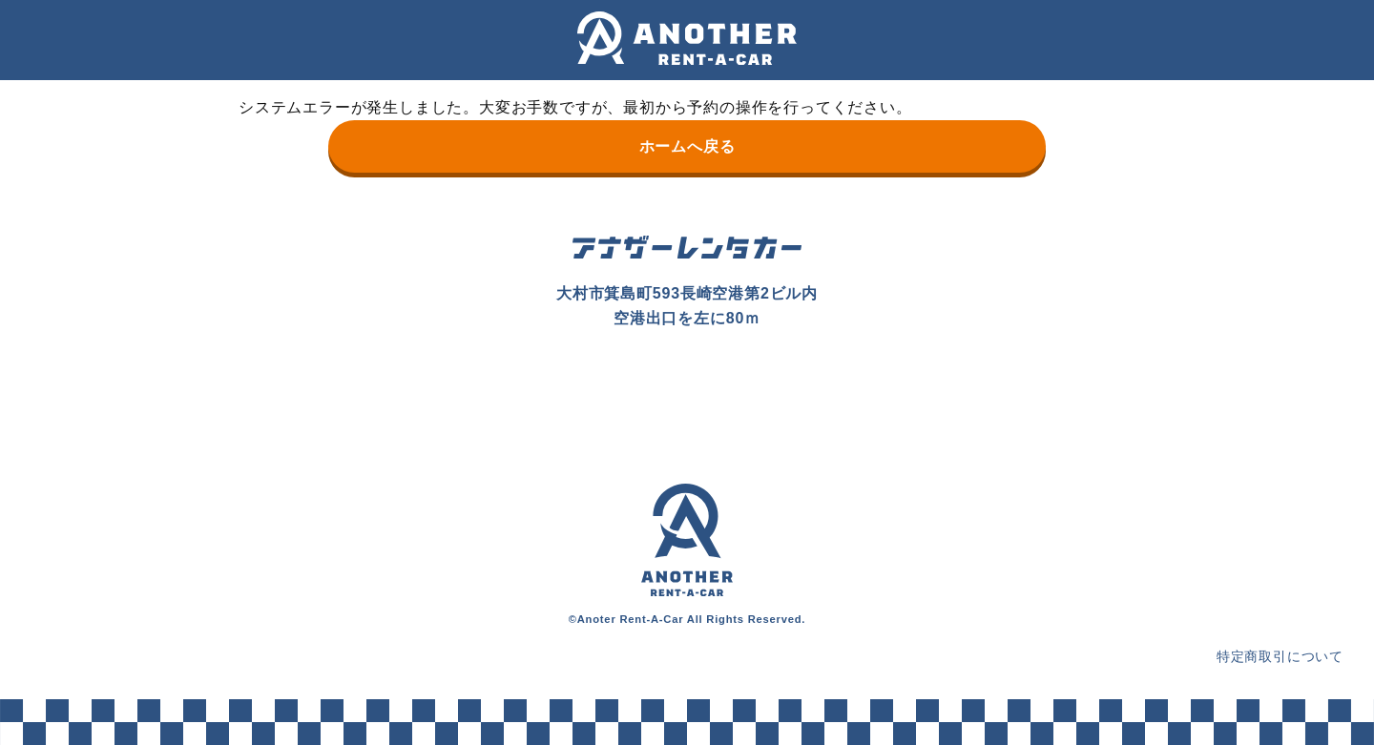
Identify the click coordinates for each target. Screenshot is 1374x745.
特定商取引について (1280, 656)
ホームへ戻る (687, 146)
